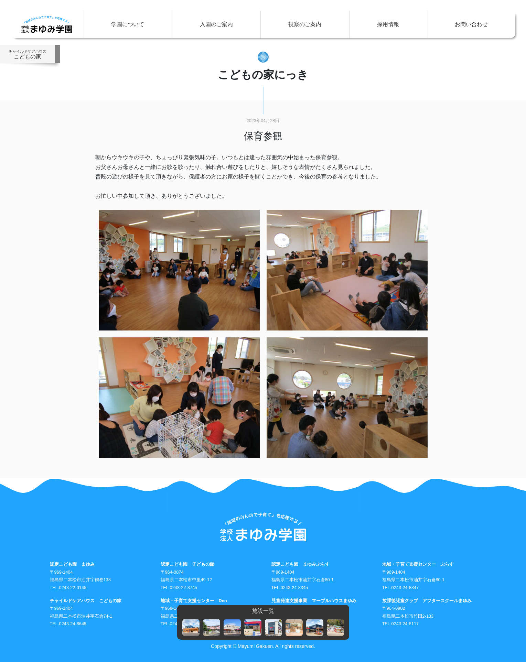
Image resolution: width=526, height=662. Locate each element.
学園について (127, 24)
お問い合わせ (471, 24)
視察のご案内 (304, 24)
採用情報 (388, 24)
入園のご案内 (216, 24)
